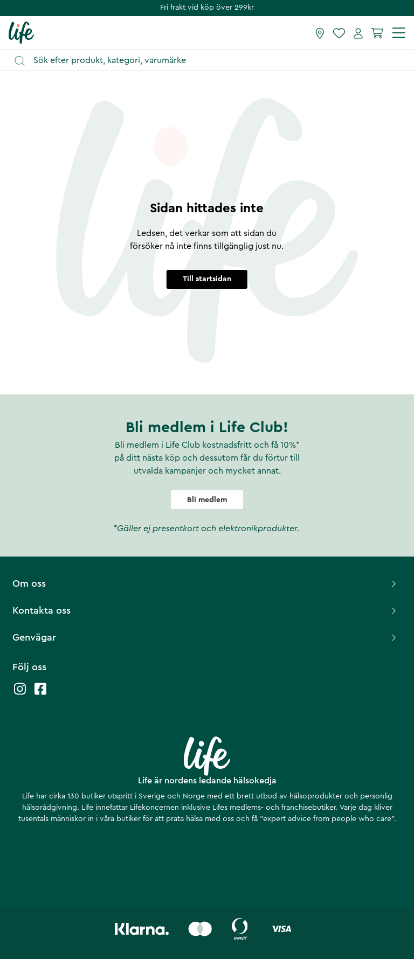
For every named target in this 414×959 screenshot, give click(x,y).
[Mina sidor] (358, 32)
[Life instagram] (20, 694)
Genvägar (205, 637)
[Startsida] (21, 32)
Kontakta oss (205, 610)
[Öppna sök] (212, 61)
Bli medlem (207, 500)
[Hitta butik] (320, 32)
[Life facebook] (40, 694)
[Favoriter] (339, 32)
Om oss (205, 583)
